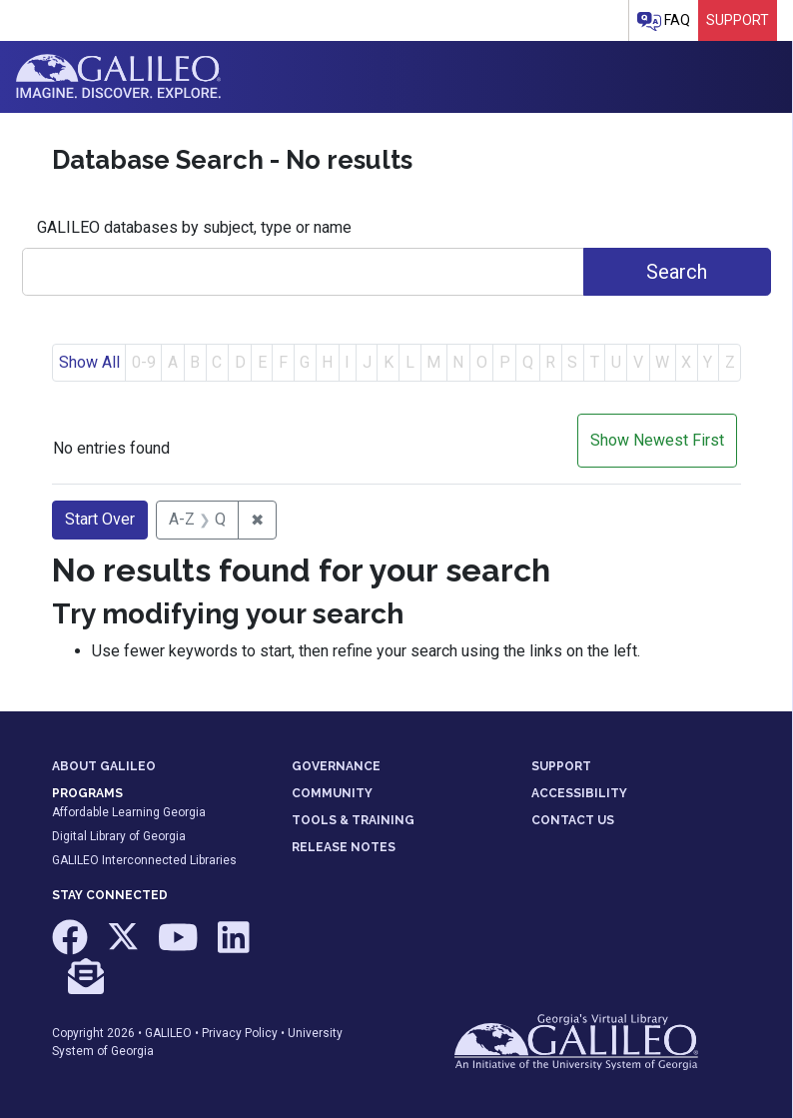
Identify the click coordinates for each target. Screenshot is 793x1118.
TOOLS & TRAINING (353, 820)
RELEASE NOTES (344, 847)
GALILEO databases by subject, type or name (194, 227)
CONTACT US (572, 820)
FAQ (663, 21)
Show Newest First (657, 440)
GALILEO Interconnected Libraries (144, 860)
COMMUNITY (332, 793)
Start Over (100, 519)
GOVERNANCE (336, 766)
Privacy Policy (240, 1033)
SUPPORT (561, 766)
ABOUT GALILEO (104, 766)
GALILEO (168, 1033)
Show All (89, 362)
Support (737, 20)
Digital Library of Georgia (119, 836)
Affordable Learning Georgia (129, 812)
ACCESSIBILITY (579, 793)
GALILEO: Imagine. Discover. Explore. (118, 77)
